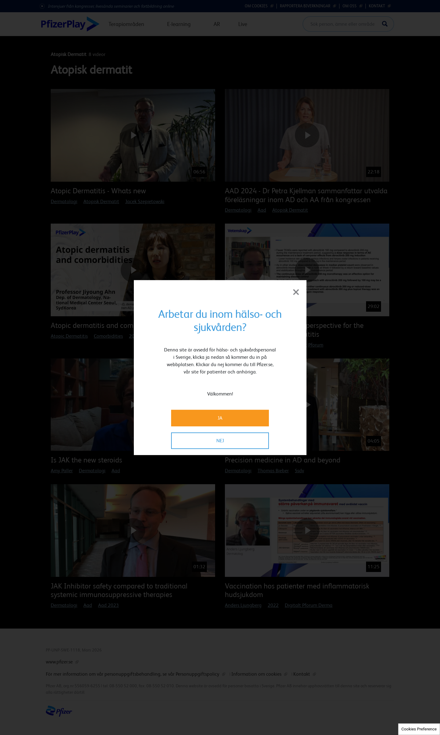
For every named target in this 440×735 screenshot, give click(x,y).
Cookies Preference (419, 729)
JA (220, 418)
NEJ (220, 441)
